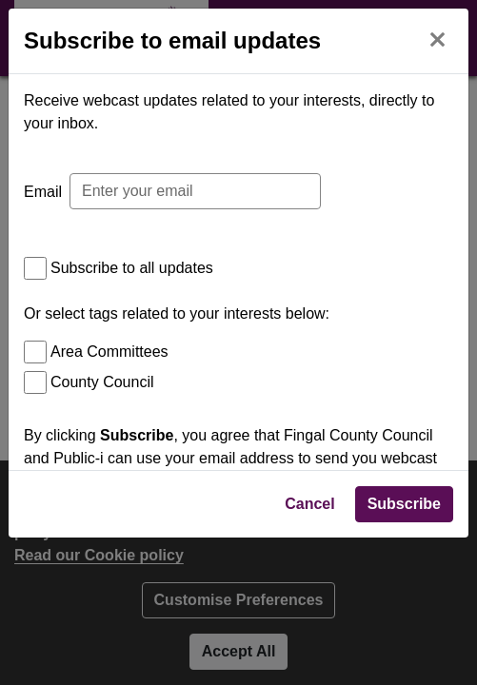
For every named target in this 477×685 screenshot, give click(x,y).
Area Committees (109, 351)
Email (43, 192)
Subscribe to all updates (131, 268)
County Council (102, 382)
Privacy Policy (102, 587)
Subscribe (404, 643)
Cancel (309, 643)
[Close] (437, 38)
